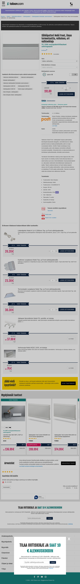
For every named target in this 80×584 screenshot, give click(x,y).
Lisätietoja (51, 568)
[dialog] (40, 292)
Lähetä (53, 562)
